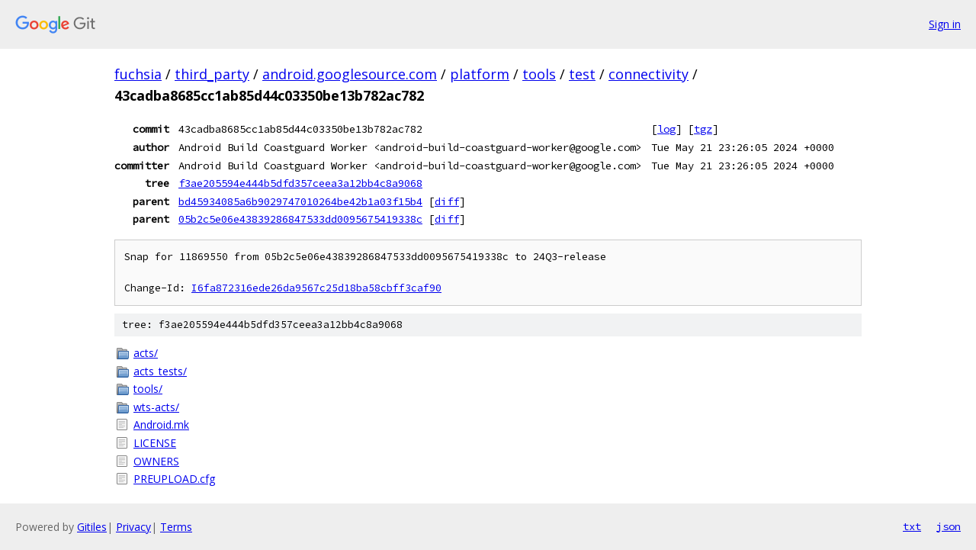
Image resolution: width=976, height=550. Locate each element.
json (948, 526)
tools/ (147, 388)
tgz (703, 129)
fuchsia (138, 74)
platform (479, 74)
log (666, 129)
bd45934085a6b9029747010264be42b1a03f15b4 (300, 201)
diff (447, 201)
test (582, 74)
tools (539, 74)
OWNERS (156, 461)
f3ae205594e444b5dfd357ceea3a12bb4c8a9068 (300, 183)
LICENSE (154, 443)
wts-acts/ (156, 407)
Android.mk (161, 424)
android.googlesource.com (349, 74)
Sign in (945, 24)
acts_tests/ (160, 371)
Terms (176, 526)
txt (912, 526)
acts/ (145, 353)
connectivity (648, 74)
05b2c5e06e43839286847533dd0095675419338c (300, 219)
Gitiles (92, 526)
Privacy (133, 526)
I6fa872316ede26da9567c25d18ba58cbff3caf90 (316, 287)
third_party (212, 74)
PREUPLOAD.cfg (174, 478)
